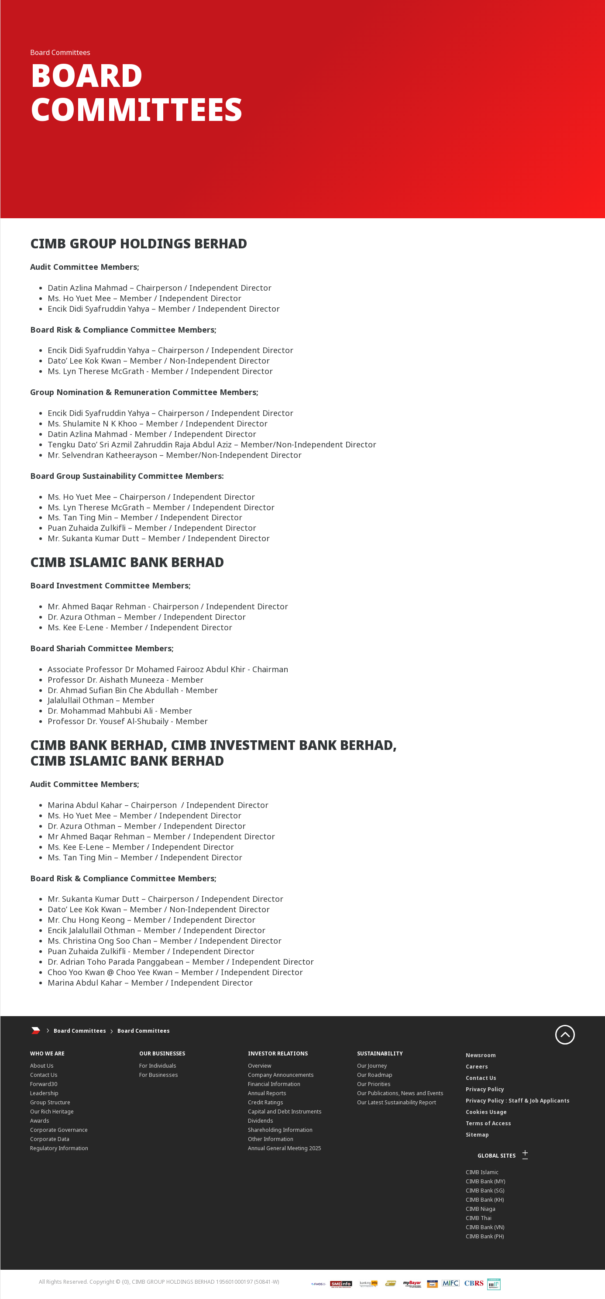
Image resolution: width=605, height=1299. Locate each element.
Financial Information (274, 1084)
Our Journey (372, 1065)
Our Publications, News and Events (400, 1093)
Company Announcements (281, 1075)
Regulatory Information (59, 1148)
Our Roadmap (374, 1075)
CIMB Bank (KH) (485, 1199)
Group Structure (50, 1102)
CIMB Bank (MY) (485, 1181)
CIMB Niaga (480, 1209)
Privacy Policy (485, 1089)
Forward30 (43, 1084)
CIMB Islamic (482, 1172)
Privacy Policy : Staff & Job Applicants (518, 1100)
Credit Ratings (265, 1102)
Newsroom (481, 1055)
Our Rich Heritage (52, 1111)
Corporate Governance (59, 1130)
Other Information (270, 1139)
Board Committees (80, 1030)
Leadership (44, 1093)
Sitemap (477, 1134)
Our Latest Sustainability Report (396, 1102)
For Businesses (158, 1075)
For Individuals (157, 1065)
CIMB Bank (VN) (485, 1227)
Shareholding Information (280, 1130)
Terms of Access (488, 1123)
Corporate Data (49, 1139)
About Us (42, 1065)
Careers (477, 1066)
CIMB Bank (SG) (485, 1190)
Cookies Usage (486, 1112)
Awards (39, 1120)
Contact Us (44, 1075)
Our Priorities (374, 1084)
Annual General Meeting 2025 (284, 1148)
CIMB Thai (479, 1218)
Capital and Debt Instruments (285, 1111)
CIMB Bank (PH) (485, 1236)
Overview (259, 1065)
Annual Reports (267, 1093)
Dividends (260, 1120)
